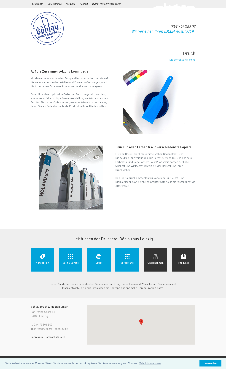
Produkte (70, 4)
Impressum (37, 337)
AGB (62, 337)
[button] (196, 363)
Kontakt (84, 4)
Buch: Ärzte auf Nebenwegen (106, 4)
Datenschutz (52, 337)
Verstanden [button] (210, 363)
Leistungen (37, 4)
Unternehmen (55, 4)
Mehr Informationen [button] (150, 363)
